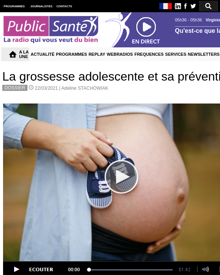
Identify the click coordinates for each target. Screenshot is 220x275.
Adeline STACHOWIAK (84, 88)
